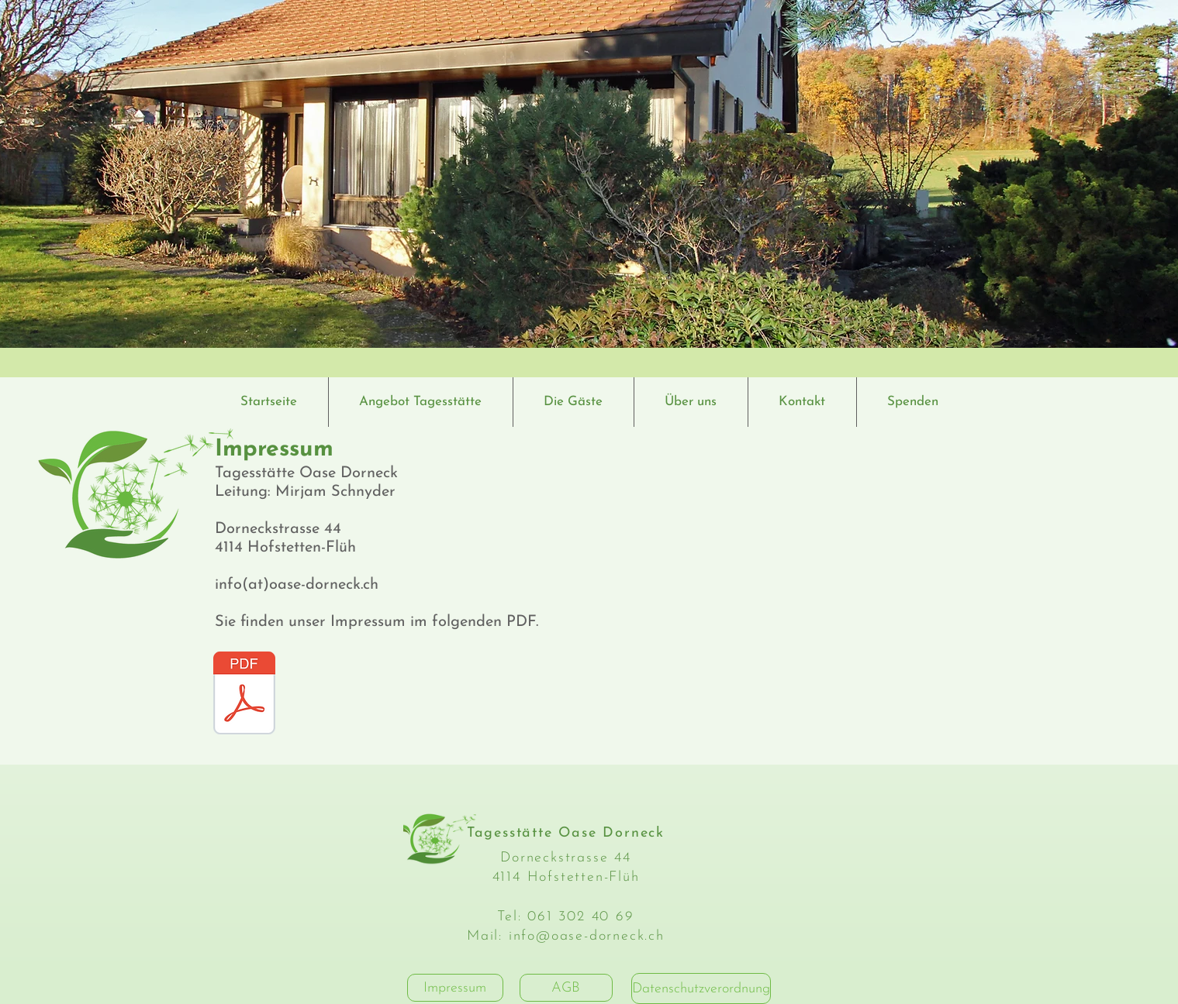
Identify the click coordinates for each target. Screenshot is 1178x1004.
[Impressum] (455, 988)
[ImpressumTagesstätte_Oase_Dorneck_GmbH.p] (244, 695)
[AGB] (566, 988)
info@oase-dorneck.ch (587, 936)
